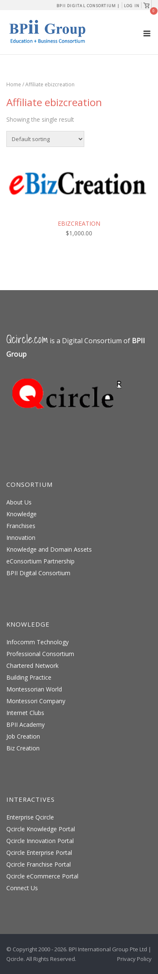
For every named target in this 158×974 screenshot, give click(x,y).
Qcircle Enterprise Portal (39, 853)
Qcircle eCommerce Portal (42, 876)
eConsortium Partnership (40, 561)
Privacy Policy (134, 959)
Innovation (20, 538)
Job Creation (23, 736)
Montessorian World (34, 689)
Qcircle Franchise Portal (38, 864)
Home (13, 84)
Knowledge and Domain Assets (49, 549)
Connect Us (22, 888)
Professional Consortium (40, 654)
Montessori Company (35, 701)
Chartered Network (32, 666)
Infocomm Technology (37, 642)
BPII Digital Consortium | (88, 5)
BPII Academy (25, 724)
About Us (19, 502)
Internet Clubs (25, 713)
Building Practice (28, 677)
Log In (131, 5)
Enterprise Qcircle (30, 817)
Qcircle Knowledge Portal (40, 829)
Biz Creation (23, 748)
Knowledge (21, 514)
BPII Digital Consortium (38, 573)
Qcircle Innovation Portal (40, 841)
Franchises (20, 526)
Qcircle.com (27, 339)
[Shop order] (45, 139)
